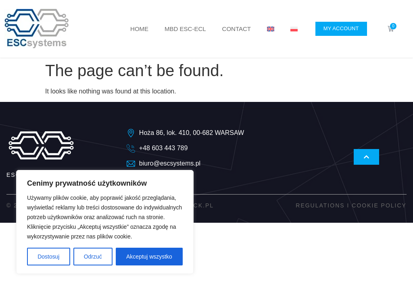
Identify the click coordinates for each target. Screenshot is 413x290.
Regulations (320, 205)
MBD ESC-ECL (185, 28)
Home (139, 28)
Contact (236, 28)
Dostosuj (48, 256)
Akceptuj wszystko (149, 256)
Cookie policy (379, 205)
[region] (105, 222)
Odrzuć (92, 256)
